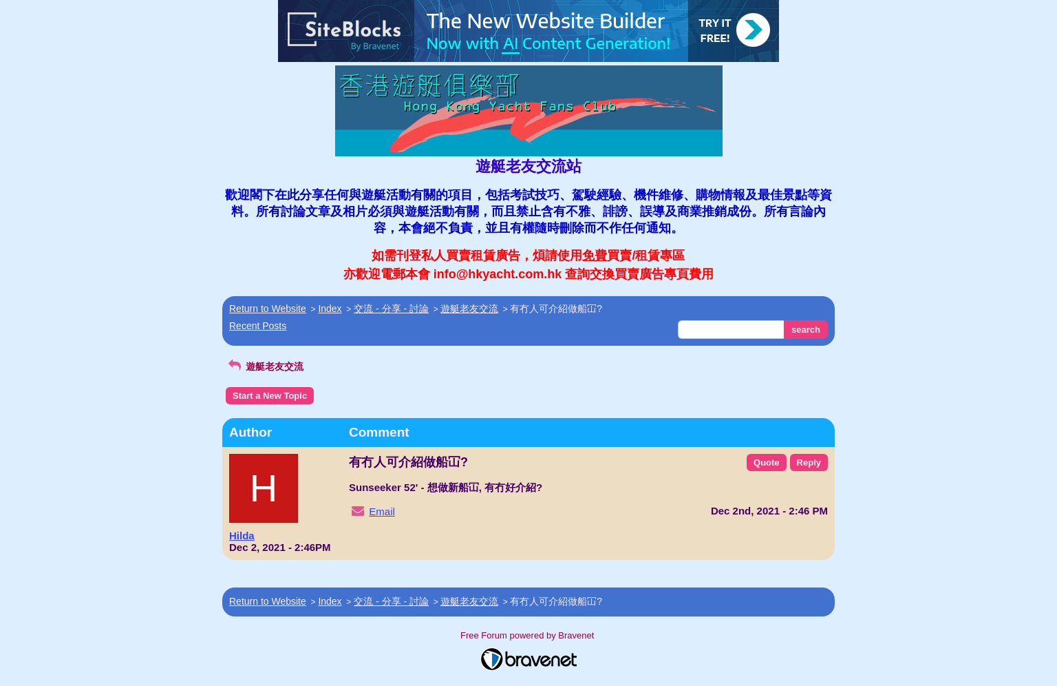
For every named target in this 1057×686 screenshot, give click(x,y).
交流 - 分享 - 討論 (391, 308)
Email (382, 511)
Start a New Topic (270, 396)
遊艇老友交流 (469, 308)
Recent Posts (257, 325)
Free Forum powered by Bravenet (528, 635)
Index (329, 308)
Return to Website (267, 308)
